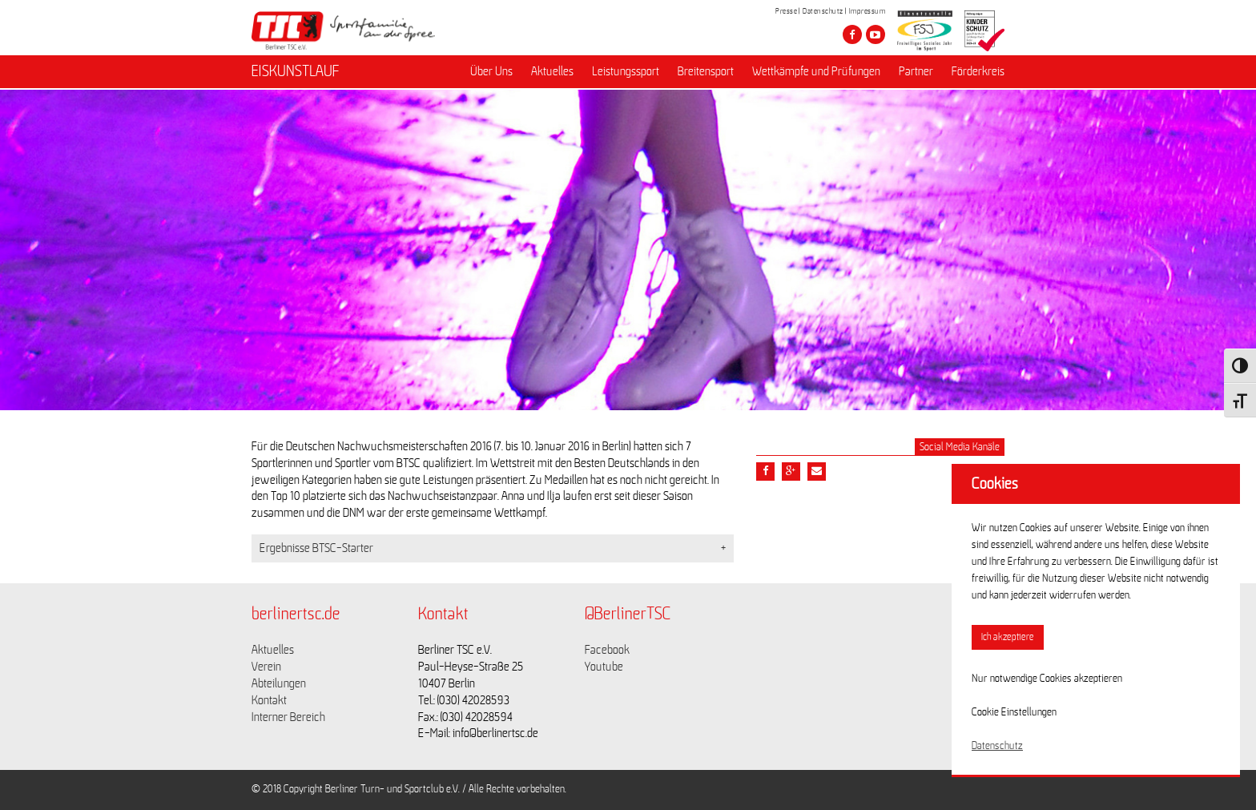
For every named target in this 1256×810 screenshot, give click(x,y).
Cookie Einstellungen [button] (1014, 712)
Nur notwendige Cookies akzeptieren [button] (1047, 678)
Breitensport (706, 72)
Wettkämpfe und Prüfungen (816, 72)
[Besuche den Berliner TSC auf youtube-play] (875, 34)
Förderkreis (978, 72)
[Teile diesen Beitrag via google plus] (791, 471)
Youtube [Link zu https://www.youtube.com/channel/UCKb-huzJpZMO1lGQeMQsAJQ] (604, 666)
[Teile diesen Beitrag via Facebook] (765, 471)
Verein (266, 666)
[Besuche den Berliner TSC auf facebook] (852, 34)
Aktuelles (552, 72)
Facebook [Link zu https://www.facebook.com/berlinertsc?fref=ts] (607, 649)
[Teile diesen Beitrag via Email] (816, 471)
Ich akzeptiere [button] (1007, 637)
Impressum (867, 11)
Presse (786, 11)
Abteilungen (279, 683)
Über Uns (491, 72)
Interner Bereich (288, 717)
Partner (916, 72)
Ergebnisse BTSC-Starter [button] (316, 548)
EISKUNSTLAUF (296, 73)
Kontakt (269, 700)
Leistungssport (625, 72)
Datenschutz (823, 11)
